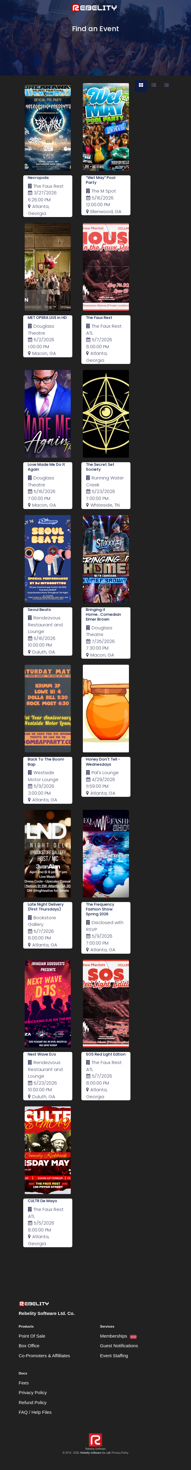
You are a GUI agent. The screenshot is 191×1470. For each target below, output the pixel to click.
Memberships (118, 1336)
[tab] (141, 86)
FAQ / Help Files (35, 1412)
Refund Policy (33, 1402)
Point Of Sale (32, 1336)
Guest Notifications (119, 1345)
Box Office (29, 1345)
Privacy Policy (33, 1392)
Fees (24, 1382)
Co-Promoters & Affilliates (44, 1355)
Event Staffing (114, 1355)
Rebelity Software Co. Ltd (95, 1452)
